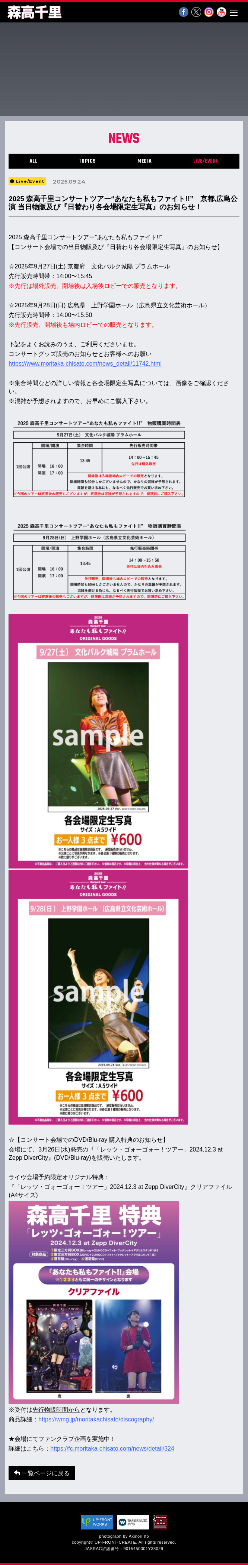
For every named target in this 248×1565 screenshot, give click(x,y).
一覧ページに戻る (41, 1473)
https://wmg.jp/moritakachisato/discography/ (96, 1419)
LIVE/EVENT (206, 161)
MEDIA (144, 161)
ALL (33, 161)
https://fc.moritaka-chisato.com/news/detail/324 (112, 1448)
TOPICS (87, 161)
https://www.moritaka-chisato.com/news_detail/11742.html (85, 363)
